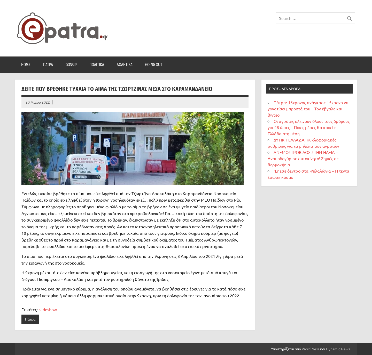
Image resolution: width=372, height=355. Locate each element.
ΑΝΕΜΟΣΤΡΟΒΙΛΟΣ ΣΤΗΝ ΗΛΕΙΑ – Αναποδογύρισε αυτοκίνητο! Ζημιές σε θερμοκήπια (303, 158)
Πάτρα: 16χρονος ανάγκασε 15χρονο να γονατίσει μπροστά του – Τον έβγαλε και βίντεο (308, 108)
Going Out (153, 64)
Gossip (71, 64)
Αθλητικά (125, 64)
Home (25, 64)
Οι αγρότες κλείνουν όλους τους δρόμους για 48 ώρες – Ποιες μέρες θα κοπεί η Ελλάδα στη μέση (309, 127)
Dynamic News (338, 348)
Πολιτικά (96, 64)
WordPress (310, 348)
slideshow (48, 309)
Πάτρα (48, 64)
